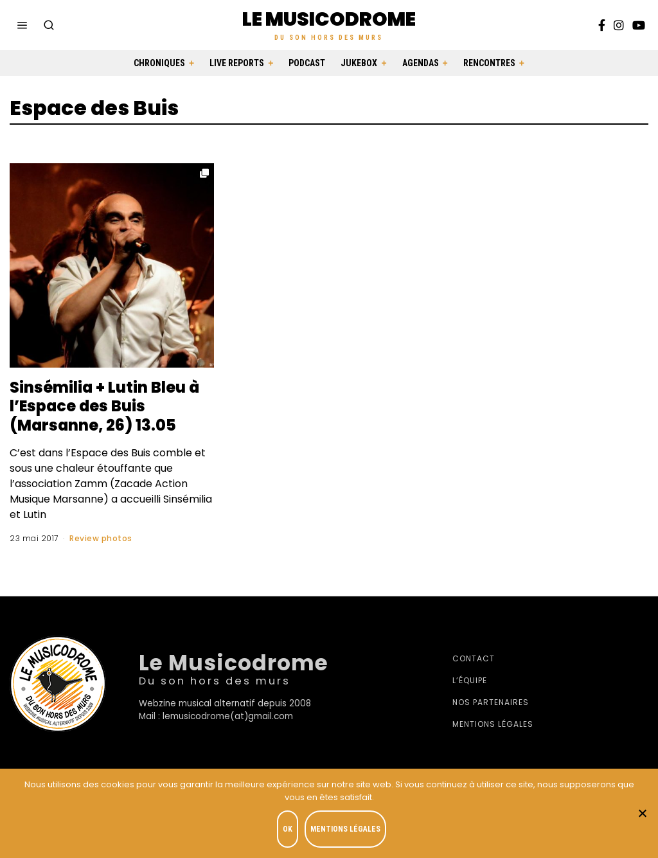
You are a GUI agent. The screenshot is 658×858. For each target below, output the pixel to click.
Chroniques (159, 63)
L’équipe (469, 680)
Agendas (420, 63)
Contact (473, 658)
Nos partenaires (490, 702)
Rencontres (489, 63)
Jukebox (359, 63)
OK (288, 829)
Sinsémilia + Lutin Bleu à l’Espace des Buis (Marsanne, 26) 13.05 (105, 406)
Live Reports (236, 63)
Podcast (307, 63)
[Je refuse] (642, 813)
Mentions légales (492, 724)
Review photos (100, 538)
